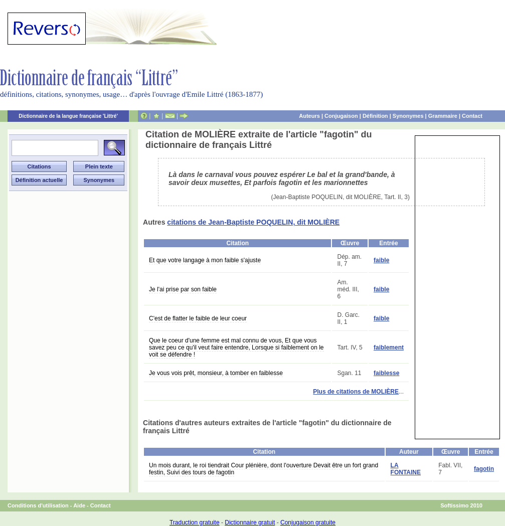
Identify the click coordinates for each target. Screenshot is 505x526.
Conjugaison (341, 116)
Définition (375, 116)
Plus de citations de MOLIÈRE (356, 391)
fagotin (484, 468)
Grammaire (442, 116)
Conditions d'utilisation (38, 505)
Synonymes (408, 116)
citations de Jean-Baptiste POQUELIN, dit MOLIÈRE (253, 222)
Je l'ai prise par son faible (183, 289)
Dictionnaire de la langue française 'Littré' (68, 116)
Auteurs (309, 116)
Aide (79, 505)
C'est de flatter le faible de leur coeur (198, 318)
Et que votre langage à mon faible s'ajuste (205, 260)
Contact (472, 116)
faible (381, 260)
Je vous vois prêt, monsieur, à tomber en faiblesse (216, 373)
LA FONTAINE (406, 469)
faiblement (389, 347)
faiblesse (386, 373)
